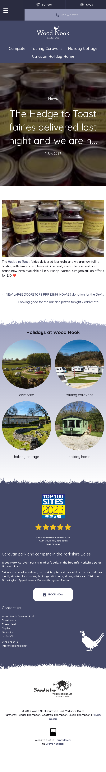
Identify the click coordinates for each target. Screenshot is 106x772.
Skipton (94, 576)
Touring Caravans (46, 48)
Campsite (17, 48)
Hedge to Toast (19, 262)
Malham (66, 580)
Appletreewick (27, 580)
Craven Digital (55, 743)
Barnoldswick (63, 739)
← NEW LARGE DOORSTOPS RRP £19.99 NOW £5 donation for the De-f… (53, 294)
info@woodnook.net (14, 645)
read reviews (53, 543)
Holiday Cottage (82, 48)
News (53, 98)
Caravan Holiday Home (53, 56)
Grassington (9, 580)
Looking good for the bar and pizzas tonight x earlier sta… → (61, 302)
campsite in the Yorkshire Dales (63, 554)
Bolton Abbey (46, 580)
